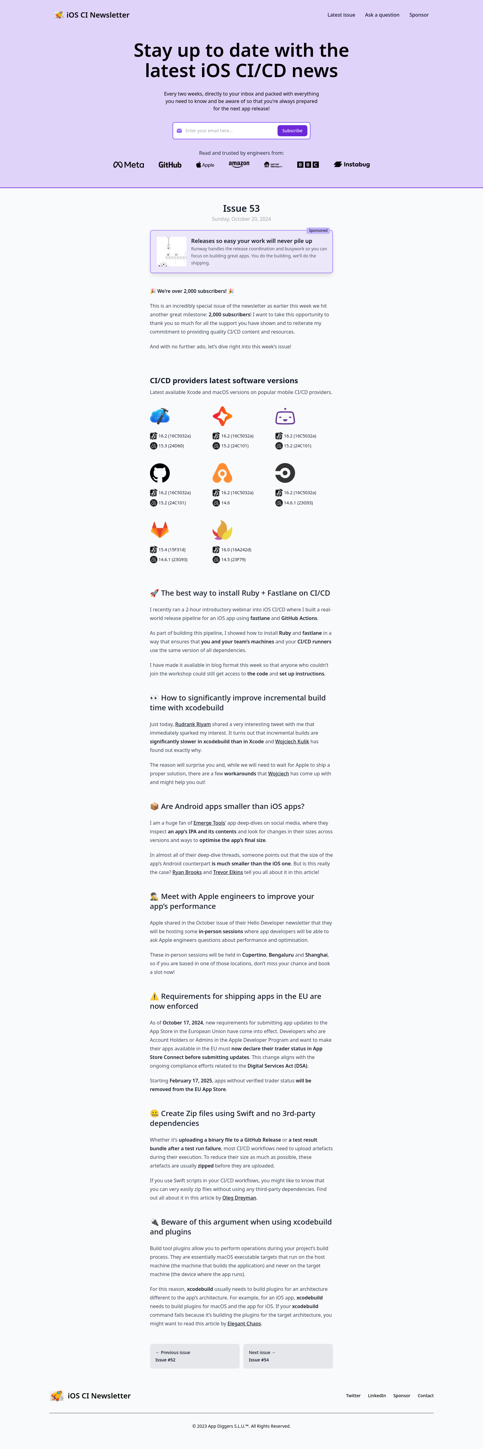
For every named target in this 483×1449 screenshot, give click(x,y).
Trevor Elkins (228, 872)
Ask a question (382, 14)
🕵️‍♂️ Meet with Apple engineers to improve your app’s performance (232, 901)
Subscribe (292, 130)
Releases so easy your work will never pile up (251, 240)
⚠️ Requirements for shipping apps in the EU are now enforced (236, 1001)
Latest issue (341, 14)
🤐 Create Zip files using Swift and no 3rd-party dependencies (232, 1118)
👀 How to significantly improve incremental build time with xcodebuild (238, 702)
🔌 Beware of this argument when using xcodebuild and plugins (241, 1227)
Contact (426, 1395)
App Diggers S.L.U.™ (228, 1426)
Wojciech (278, 773)
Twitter (353, 1395)
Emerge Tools (209, 822)
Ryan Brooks (187, 872)
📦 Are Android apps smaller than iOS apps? (227, 806)
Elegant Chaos (244, 1323)
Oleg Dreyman (239, 1197)
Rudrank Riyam (193, 724)
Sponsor (419, 14)
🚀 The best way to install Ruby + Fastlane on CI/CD (240, 593)
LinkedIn (377, 1395)
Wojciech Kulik (292, 741)
